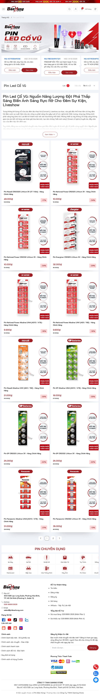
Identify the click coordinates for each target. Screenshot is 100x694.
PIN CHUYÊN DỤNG (50, 549)
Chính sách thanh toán (10, 646)
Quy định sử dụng (8, 655)
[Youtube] (9, 619)
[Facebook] (4, 620)
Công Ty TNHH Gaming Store (72, 693)
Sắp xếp (78, 86)
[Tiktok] (15, 620)
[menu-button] (3, 9)
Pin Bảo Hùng (39, 693)
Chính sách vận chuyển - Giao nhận (15, 642)
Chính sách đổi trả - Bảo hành (13, 651)
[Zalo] (27, 620)
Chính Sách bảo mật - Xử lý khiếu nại (15, 638)
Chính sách (5, 634)
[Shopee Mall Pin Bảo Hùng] (9, 628)
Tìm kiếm (54, 588)
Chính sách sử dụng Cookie (12, 659)
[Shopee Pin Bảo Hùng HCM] (15, 628)
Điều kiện (12, 70)
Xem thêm (50, 134)
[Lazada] (21, 628)
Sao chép (29, 70)
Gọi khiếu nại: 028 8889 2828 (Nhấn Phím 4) (68, 619)
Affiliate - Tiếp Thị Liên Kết (61, 605)
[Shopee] (4, 628)
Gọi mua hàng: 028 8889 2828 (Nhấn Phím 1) (68, 614)
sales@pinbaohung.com (13, 610)
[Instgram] (21, 620)
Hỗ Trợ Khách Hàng (58, 585)
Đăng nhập (55, 592)
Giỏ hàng (54, 601)
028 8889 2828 (10, 604)
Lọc (66, 85)
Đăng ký (54, 597)
